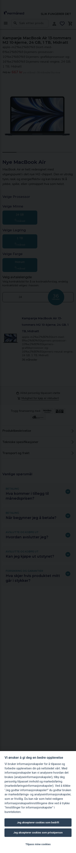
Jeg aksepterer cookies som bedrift (38, 822)
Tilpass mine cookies (37, 844)
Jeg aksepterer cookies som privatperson (38, 832)
